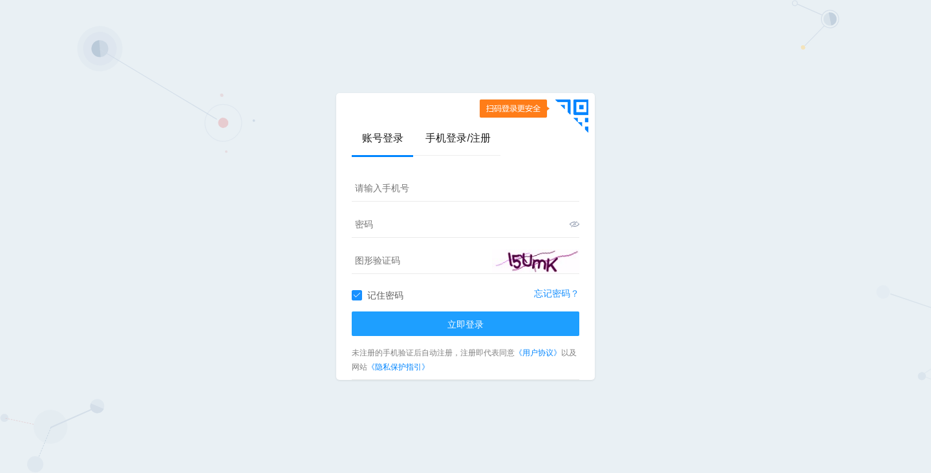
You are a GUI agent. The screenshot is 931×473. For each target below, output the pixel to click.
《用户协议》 (538, 352)
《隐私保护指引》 (398, 367)
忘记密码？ (556, 293)
